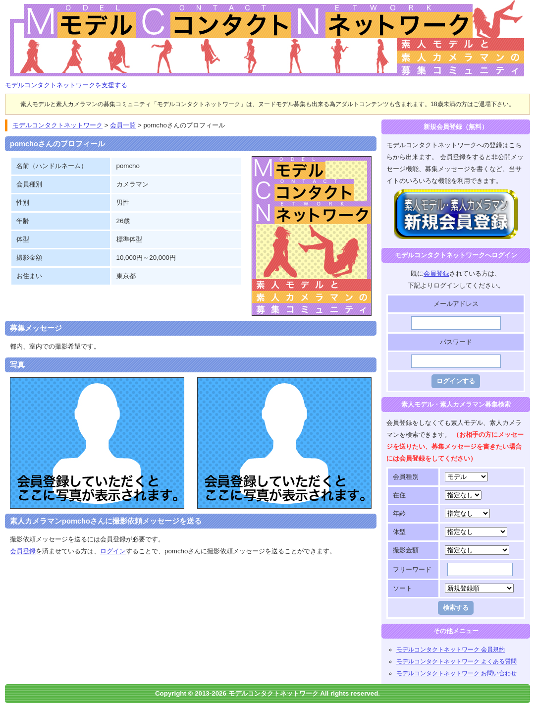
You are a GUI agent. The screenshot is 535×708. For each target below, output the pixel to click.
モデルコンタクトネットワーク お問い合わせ (456, 673)
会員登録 (23, 551)
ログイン (113, 551)
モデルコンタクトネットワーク (13, 5)
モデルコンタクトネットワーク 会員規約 (450, 649)
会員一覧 (123, 125)
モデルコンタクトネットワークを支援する (66, 85)
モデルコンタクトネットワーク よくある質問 (456, 661)
